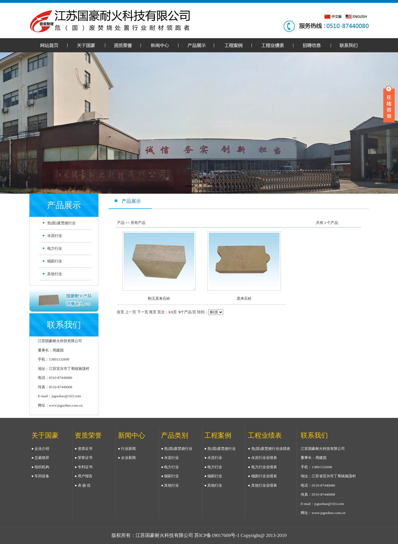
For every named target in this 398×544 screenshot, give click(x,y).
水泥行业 (54, 236)
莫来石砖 (244, 298)
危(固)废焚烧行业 (61, 223)
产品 (120, 223)
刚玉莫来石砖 (159, 298)
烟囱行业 (54, 261)
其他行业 (54, 274)
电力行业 (54, 248)
